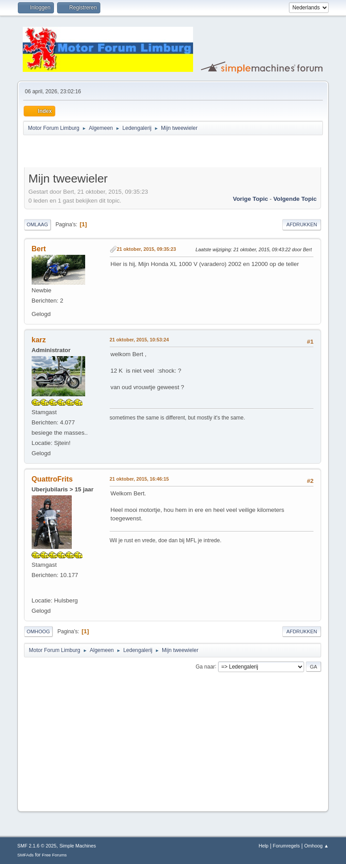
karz (39, 340)
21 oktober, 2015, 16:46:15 (139, 479)
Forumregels (286, 845)
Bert (39, 249)
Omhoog (38, 631)
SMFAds (25, 854)
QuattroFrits (52, 479)
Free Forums (54, 854)
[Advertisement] (128, 152)
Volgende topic (295, 198)
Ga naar (205, 666)
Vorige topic (250, 198)
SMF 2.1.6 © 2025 (37, 845)
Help (263, 845)
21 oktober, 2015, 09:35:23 (146, 249)
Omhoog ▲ (316, 845)
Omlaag (37, 224)
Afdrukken (301, 224)
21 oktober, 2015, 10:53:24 (139, 339)
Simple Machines (77, 845)
